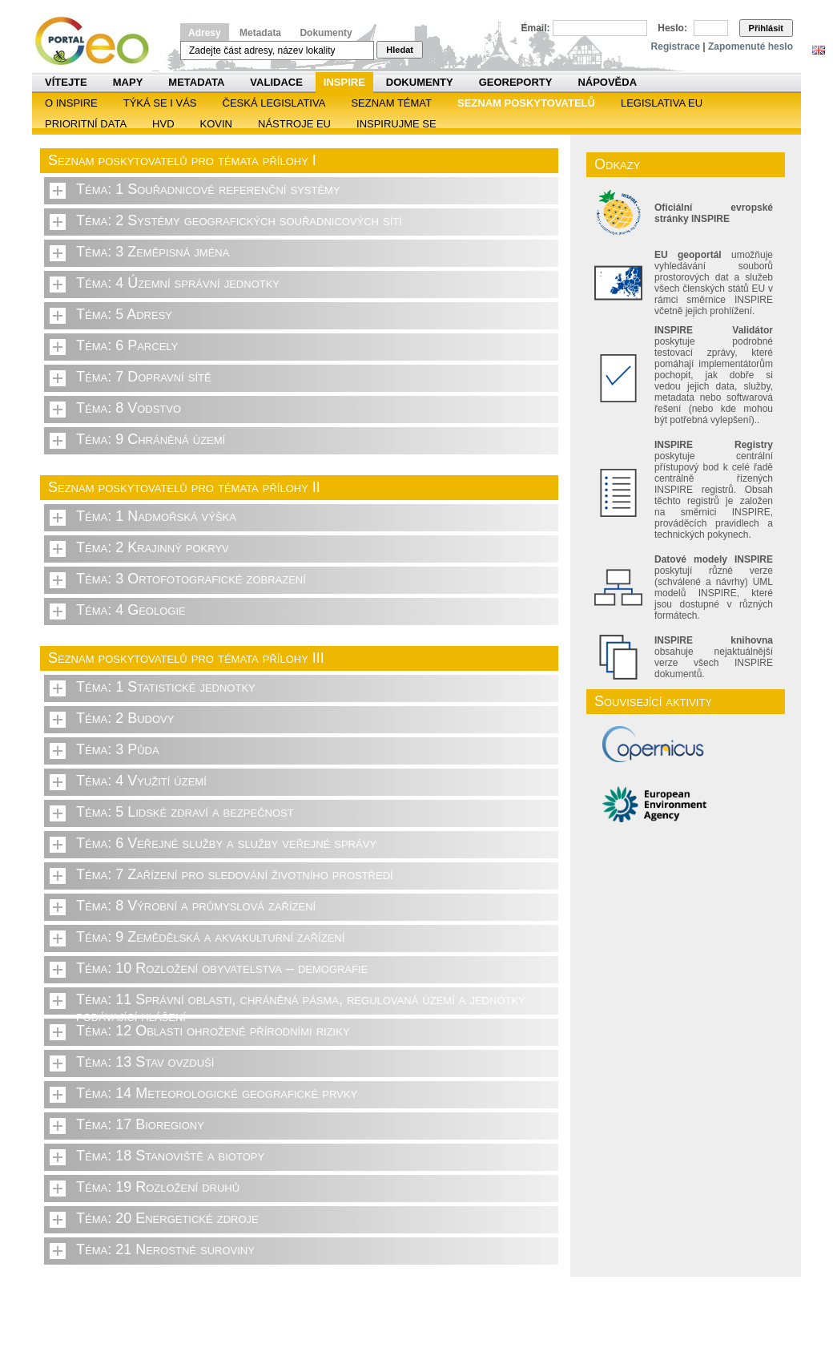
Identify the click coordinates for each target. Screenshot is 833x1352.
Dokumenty (326, 32)
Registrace (675, 46)
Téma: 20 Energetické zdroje (167, 1218)
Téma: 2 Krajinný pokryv (152, 547)
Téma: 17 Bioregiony (140, 1124)
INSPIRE (344, 82)
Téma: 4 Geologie (131, 610)
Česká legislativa (274, 103)
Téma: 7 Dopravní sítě (143, 377)
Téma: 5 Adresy (124, 314)
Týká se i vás (160, 103)
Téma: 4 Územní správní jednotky (178, 283)
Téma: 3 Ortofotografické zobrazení (191, 579)
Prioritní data (86, 124)
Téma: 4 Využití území (141, 781)
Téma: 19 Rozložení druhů (157, 1187)
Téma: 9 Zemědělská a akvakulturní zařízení (210, 937)
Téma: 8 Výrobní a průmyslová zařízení (196, 906)
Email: (535, 28)
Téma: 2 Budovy (125, 718)
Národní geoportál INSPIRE (98, 41)
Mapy (128, 82)
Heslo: (672, 28)
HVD (163, 124)
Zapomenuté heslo (750, 46)
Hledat (399, 49)
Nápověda (607, 82)
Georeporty (516, 82)
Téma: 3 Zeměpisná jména (152, 252)
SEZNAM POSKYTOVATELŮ (526, 103)
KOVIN (216, 124)
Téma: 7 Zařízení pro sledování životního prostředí (234, 874)
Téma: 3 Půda (117, 749)
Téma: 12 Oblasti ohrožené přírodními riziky (213, 1031)
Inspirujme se (396, 124)
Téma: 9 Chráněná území (150, 439)
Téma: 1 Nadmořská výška (156, 516)
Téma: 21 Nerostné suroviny (165, 1249)
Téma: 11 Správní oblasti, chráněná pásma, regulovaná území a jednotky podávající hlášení (300, 1003)
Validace (276, 82)
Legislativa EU (661, 103)
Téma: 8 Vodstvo (128, 408)
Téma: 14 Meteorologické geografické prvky (216, 1093)
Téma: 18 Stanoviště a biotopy (170, 1156)
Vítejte (66, 82)
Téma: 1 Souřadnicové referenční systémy (208, 189)
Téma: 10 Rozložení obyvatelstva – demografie (222, 968)
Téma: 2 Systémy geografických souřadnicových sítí (239, 220)
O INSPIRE (71, 103)
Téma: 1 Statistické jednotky (166, 687)
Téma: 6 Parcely (127, 345)
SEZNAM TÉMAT (391, 103)
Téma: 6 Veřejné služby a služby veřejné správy (226, 843)
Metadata (260, 32)
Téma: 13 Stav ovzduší (145, 1062)
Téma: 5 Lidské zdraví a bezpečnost (185, 812)
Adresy (204, 32)
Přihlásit (766, 28)
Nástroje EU (294, 124)
